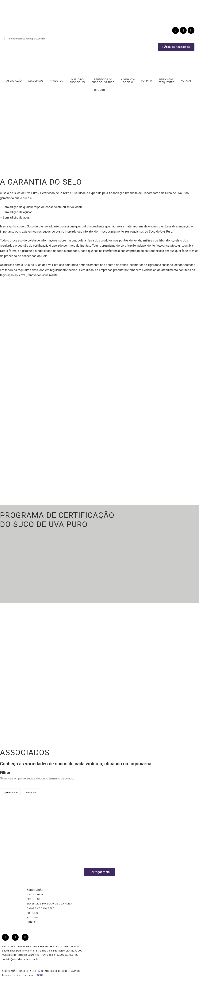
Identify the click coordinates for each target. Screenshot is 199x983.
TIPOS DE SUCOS (164, 686)
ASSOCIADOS (35, 80)
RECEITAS (158, 702)
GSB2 (40, 975)
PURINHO (146, 80)
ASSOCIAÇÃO (13, 80)
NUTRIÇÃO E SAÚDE (165, 677)
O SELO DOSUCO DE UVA (77, 81)
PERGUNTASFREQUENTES (166, 81)
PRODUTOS (56, 80)
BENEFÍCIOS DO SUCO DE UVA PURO (49, 903)
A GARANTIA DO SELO (40, 908)
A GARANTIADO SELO (128, 81)
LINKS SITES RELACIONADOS (173, 726)
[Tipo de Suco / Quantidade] (10, 792)
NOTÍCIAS (186, 80)
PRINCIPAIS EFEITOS (167, 670)
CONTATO (99, 90)
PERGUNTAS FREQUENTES (170, 710)
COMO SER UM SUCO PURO (171, 694)
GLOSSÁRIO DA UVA (165, 718)
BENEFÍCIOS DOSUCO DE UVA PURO (103, 81)
